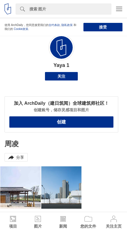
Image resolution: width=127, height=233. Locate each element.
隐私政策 (67, 25)
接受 (103, 27)
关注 (61, 76)
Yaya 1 (61, 65)
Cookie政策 (21, 29)
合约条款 (54, 25)
